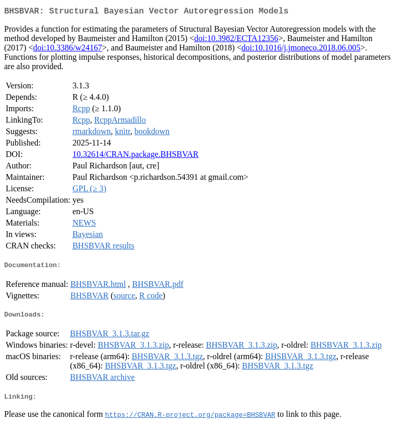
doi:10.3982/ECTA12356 (236, 40)
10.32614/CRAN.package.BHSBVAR (135, 156)
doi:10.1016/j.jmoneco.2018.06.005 (301, 49)
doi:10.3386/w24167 (67, 49)
